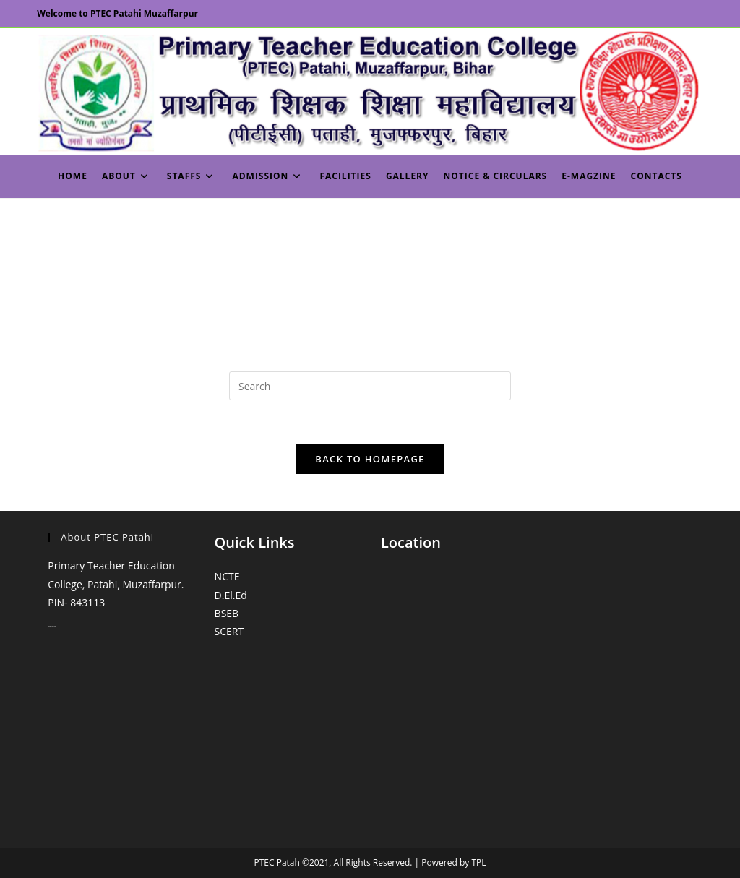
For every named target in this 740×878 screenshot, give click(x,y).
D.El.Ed (231, 595)
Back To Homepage (369, 458)
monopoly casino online (52, 626)
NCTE (227, 576)
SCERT (229, 631)
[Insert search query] (370, 385)
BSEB (227, 613)
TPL (478, 862)
